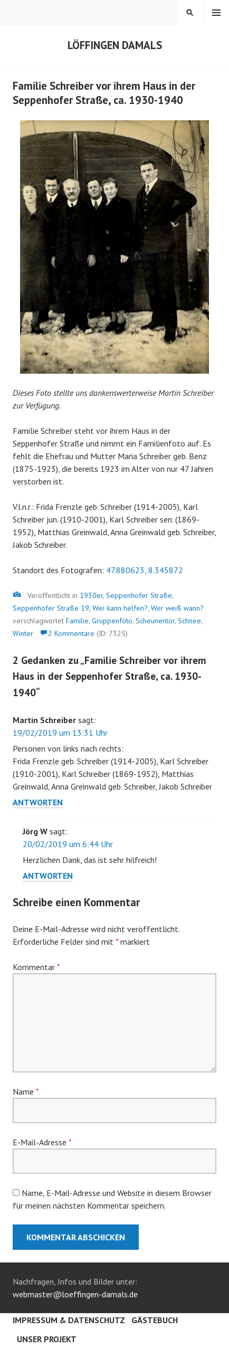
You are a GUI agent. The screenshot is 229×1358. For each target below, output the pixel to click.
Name (26, 1091)
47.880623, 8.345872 (144, 570)
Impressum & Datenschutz (69, 1320)
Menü (216, 12)
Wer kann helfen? (120, 608)
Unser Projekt (47, 1339)
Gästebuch (154, 1320)
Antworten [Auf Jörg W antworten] (48, 875)
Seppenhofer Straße (139, 595)
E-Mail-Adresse (42, 1142)
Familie (77, 620)
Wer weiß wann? (177, 608)
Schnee (189, 620)
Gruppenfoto (112, 620)
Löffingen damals (115, 45)
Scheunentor (155, 620)
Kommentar (36, 967)
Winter (23, 633)
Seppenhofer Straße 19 (51, 608)
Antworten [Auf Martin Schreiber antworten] (38, 802)
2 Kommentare (71, 633)
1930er (91, 595)
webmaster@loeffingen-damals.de (75, 1294)
